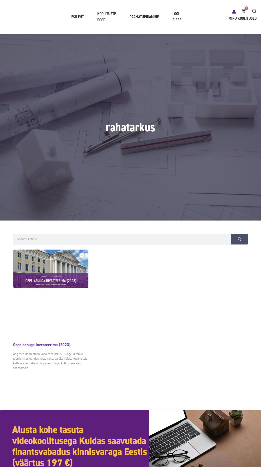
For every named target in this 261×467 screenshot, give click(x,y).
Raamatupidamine (144, 17)
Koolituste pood (106, 17)
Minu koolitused (243, 18)
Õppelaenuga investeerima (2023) (41, 345)
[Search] (239, 239)
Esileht (77, 17)
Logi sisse (176, 17)
